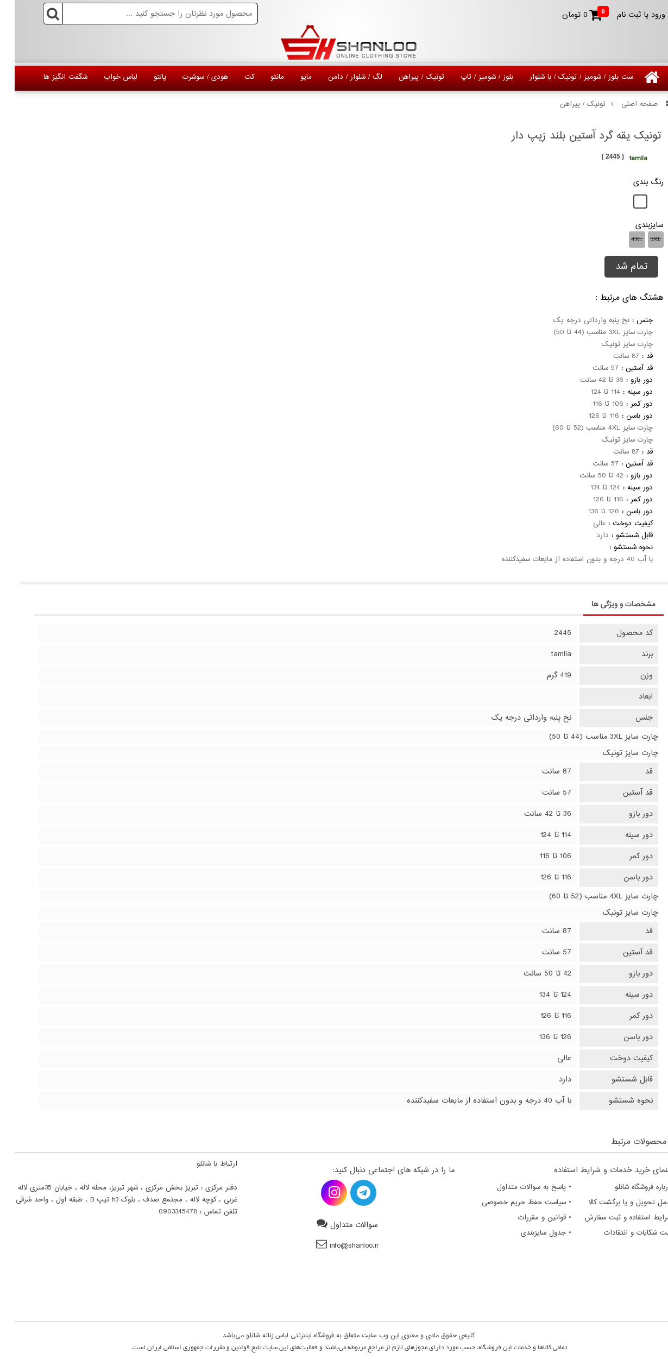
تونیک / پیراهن (407, 77)
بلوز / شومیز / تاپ (472, 77)
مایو (291, 77)
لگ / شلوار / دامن (340, 77)
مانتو (262, 77)
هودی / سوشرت (190, 77)
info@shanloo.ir (339, 1246)
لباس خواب (106, 77)
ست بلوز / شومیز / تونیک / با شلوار (567, 77)
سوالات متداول (339, 1225)
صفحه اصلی (626, 104)
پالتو (145, 77)
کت (235, 77)
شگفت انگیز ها (51, 77)
